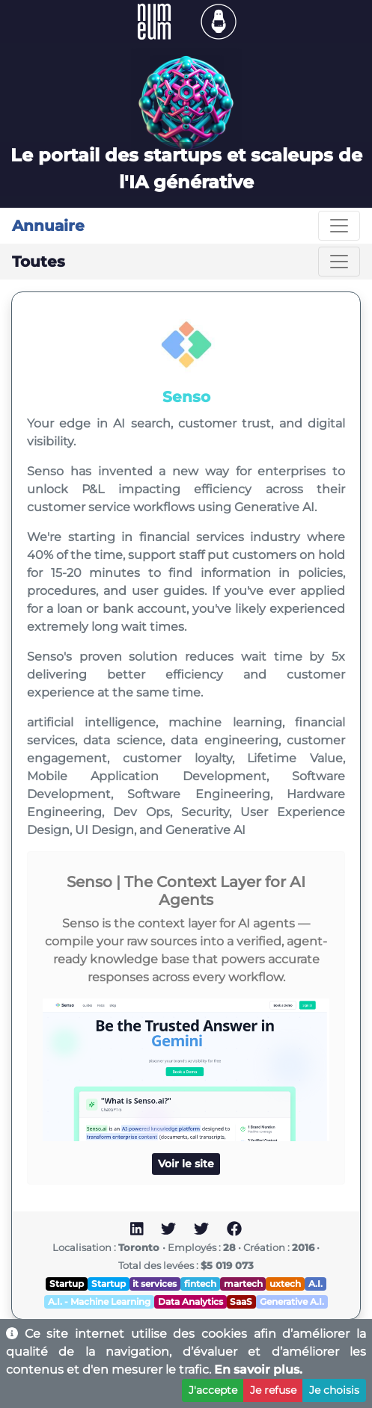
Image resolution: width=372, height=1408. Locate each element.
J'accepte (213, 1390)
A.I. (315, 1283)
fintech (200, 1283)
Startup (66, 1283)
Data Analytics (190, 1301)
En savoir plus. (258, 1369)
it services (154, 1283)
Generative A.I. (292, 1301)
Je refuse (273, 1390)
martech (243, 1283)
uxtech (285, 1283)
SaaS (241, 1301)
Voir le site (186, 1163)
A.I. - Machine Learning (99, 1301)
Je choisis (334, 1390)
